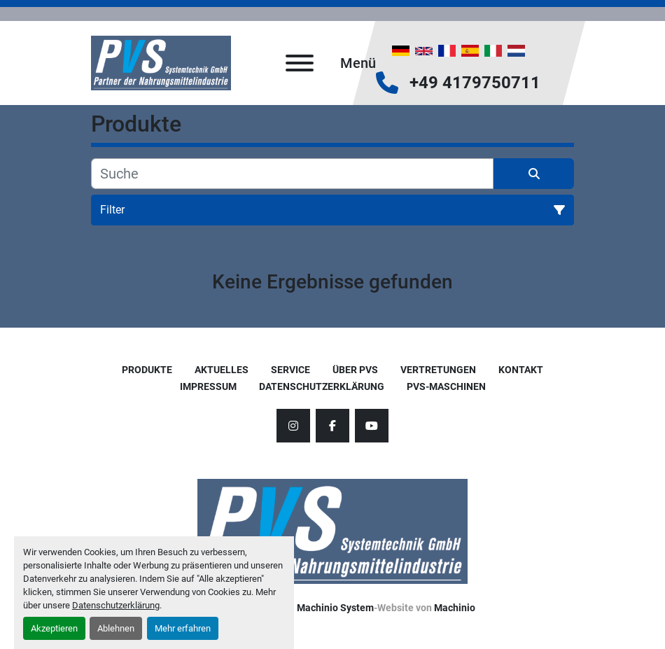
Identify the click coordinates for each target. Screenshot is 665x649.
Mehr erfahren (183, 628)
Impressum (208, 386)
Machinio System (335, 607)
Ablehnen (115, 628)
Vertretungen (438, 369)
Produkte (147, 369)
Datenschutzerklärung (116, 605)
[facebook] (332, 425)
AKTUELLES (221, 369)
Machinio (454, 607)
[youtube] (371, 425)
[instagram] (293, 425)
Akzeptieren (54, 628)
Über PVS (355, 369)
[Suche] (292, 173)
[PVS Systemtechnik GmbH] (332, 530)
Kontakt (520, 369)
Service (290, 369)
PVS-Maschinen (446, 386)
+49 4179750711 (475, 82)
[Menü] (300, 63)
